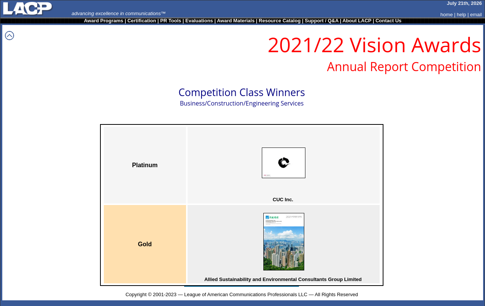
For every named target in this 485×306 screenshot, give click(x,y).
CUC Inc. (283, 199)
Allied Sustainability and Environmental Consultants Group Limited (282, 279)
